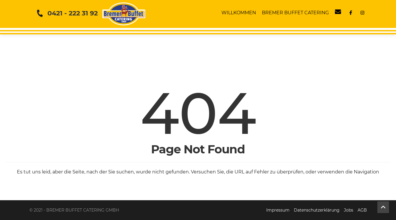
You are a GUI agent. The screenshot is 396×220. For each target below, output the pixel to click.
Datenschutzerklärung (317, 210)
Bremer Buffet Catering (295, 12)
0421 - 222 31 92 (72, 13)
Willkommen (238, 12)
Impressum (278, 210)
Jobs (348, 210)
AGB (362, 210)
